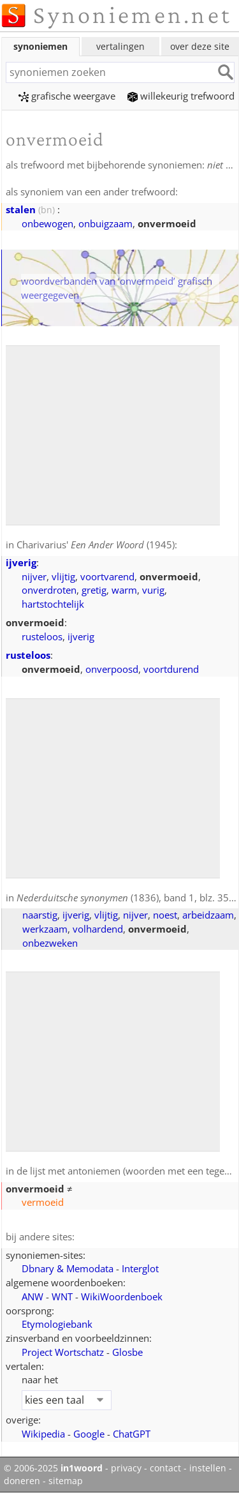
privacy (126, 1468)
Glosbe (127, 1352)
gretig (94, 589)
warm (124, 589)
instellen (207, 1468)
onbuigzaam (105, 223)
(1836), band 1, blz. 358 (126, 897)
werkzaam (45, 928)
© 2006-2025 (53, 1468)
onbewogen (47, 223)
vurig (153, 589)
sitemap (65, 1481)
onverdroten (49, 589)
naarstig (39, 914)
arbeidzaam (208, 914)
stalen (21, 209)
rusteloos (42, 636)
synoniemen (40, 46)
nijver (34, 576)
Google (89, 1433)
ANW (32, 1296)
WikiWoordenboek (122, 1296)
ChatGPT (131, 1433)
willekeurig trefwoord (181, 95)
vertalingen (120, 46)
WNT (62, 1296)
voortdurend (171, 669)
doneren (22, 1481)
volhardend (98, 928)
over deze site (199, 46)
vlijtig (63, 576)
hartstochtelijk (53, 603)
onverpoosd (111, 669)
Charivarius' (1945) (96, 544)
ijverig (21, 562)
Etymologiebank (57, 1324)
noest (165, 914)
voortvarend (107, 576)
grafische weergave (66, 95)
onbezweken (50, 942)
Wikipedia (43, 1433)
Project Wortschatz (63, 1352)
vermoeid (43, 1202)
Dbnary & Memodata (67, 1268)
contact (165, 1468)
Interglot (140, 1268)
